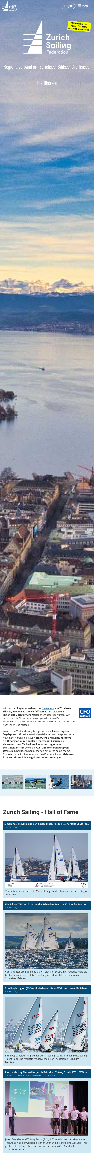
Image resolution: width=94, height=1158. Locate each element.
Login (68, 6)
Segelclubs (48, 708)
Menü (84, 6)
